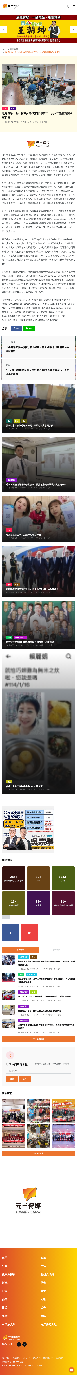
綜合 (24, 421)
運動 (43, 1282)
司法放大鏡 (8, 1324)
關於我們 (26, 1358)
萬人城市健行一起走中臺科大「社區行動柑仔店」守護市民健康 (44, 996)
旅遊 (12, 108)
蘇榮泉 (11, 429)
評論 (4, 1291)
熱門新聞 (56, 950)
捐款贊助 (16, 1358)
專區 (43, 1316)
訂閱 (12, 1079)
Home (4, 49)
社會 (9, 421)
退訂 (24, 1079)
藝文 (16, 421)
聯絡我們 (37, 1358)
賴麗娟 (11, 790)
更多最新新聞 (38, 1039)
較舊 (10, 365)
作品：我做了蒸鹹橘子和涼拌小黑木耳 (24, 786)
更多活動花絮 (38, 1153)
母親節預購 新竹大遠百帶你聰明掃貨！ (24, 535)
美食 (4, 1316)
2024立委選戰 (20, 637)
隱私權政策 (48, 1358)
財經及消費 (24, 957)
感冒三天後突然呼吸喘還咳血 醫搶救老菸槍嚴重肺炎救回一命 (36, 484)
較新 (10, 342)
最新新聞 (14, 49)
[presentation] (3, 29)
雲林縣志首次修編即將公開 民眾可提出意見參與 (29, 425)
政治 (9, 637)
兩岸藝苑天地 (49, 1324)
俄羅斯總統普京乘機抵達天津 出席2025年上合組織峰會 (32, 589)
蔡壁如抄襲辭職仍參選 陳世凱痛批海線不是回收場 (30, 642)
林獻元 (11, 488)
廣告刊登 (6, 1358)
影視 (4, 1282)
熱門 (9, 585)
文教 (33, 992)
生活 (5, 108)
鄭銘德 (7, 122)
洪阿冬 (11, 592)
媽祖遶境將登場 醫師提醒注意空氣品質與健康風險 (39, 1011)
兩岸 (16, 585)
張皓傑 (23, 986)
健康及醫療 (12, 480)
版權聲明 (59, 1358)
